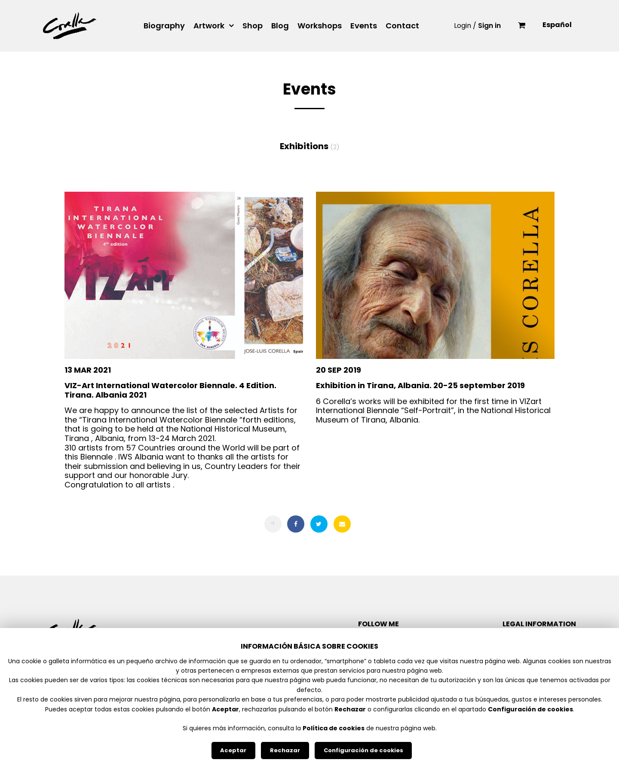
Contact (402, 26)
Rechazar (285, 750)
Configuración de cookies (363, 750)
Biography (164, 26)
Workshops (319, 26)
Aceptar (233, 750)
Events (363, 26)
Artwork (208, 26)
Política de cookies (334, 728)
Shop (252, 26)
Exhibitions (310, 146)
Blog (280, 26)
